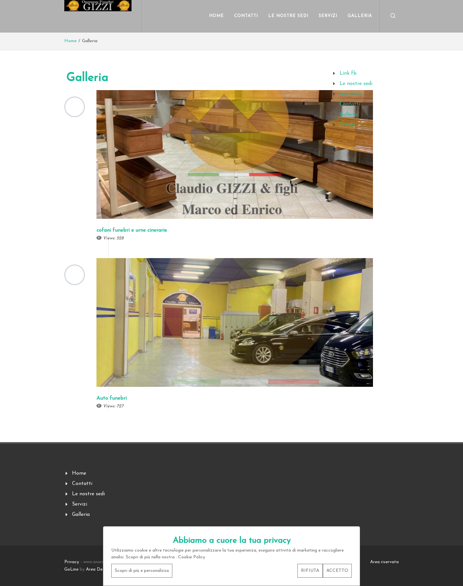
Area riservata (384, 562)
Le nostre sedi (356, 83)
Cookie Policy (191, 557)
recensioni (351, 94)
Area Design (98, 569)
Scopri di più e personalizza (142, 570)
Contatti (350, 104)
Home (70, 41)
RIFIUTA (310, 570)
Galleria (348, 114)
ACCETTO (337, 570)
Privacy (71, 562)
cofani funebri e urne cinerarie (131, 230)
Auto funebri (111, 398)
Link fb (348, 73)
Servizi (347, 124)
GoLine (71, 569)
